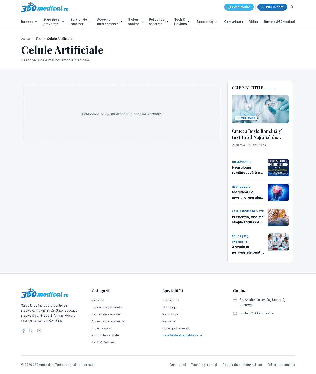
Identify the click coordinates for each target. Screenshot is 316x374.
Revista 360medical (279, 21)
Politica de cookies (281, 365)
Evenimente (239, 7)
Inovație (27, 21)
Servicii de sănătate (78, 22)
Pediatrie (168, 321)
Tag (38, 38)
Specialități (205, 21)
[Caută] (291, 7)
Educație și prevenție (52, 22)
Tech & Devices (180, 22)
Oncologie (170, 307)
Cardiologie (170, 300)
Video (253, 21)
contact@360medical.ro (257, 313)
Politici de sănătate (156, 22)
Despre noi (178, 365)
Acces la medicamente (107, 22)
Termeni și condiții (204, 365)
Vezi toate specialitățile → (182, 335)
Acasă (25, 38)
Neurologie (170, 314)
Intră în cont (272, 7)
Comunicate (233, 21)
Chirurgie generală (175, 328)
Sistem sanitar (133, 22)
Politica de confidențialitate (242, 365)
